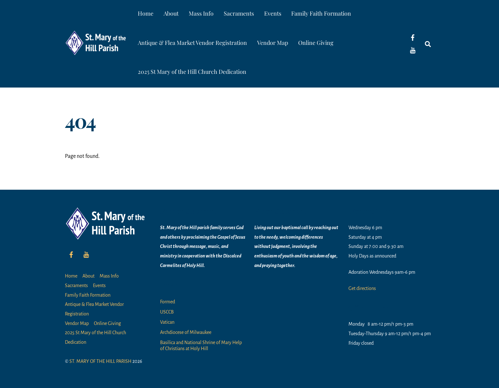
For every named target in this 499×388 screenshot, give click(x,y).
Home (145, 13)
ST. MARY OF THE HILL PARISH (100, 361)
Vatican (167, 322)
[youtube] (412, 50)
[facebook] (412, 37)
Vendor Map (272, 42)
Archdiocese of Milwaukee (185, 332)
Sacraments (239, 13)
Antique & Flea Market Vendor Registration (192, 42)
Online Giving (316, 42)
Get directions (362, 288)
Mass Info (201, 13)
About (171, 13)
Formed (167, 301)
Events (272, 13)
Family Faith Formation (321, 13)
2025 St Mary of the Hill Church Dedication (192, 71)
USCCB (167, 311)
